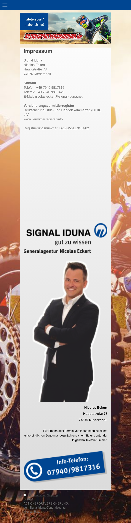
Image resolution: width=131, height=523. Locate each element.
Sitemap (52, 495)
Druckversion (35, 495)
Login (103, 495)
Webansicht (99, 499)
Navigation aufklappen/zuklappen (65, 5)
